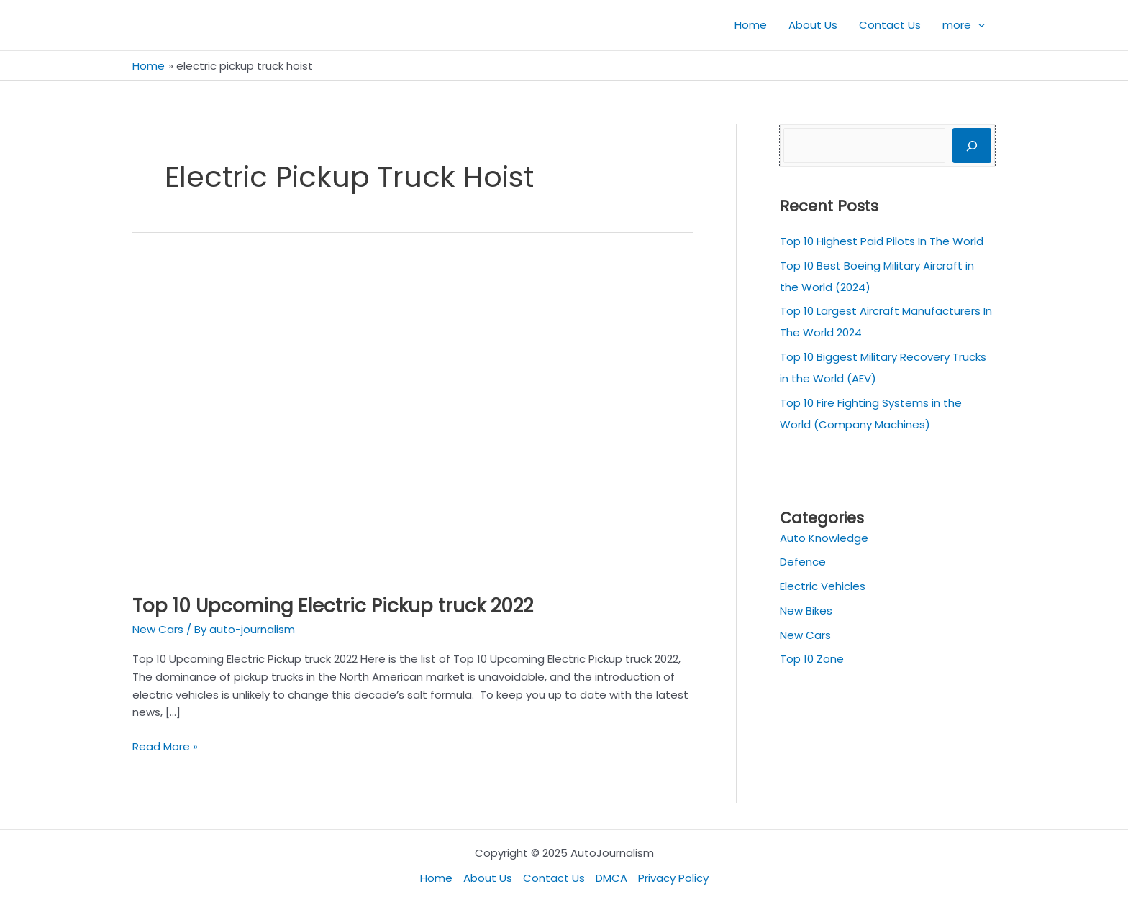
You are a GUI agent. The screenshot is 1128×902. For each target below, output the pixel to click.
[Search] (971, 145)
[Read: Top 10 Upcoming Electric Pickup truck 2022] (412, 418)
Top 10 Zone (812, 658)
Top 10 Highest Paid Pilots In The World (881, 241)
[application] (978, 25)
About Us (487, 877)
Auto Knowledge (824, 538)
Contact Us (554, 877)
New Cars (157, 629)
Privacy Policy (673, 877)
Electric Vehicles (822, 586)
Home (436, 877)
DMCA (611, 877)
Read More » (165, 746)
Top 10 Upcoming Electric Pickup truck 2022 (332, 606)
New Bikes (806, 610)
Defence (803, 561)
